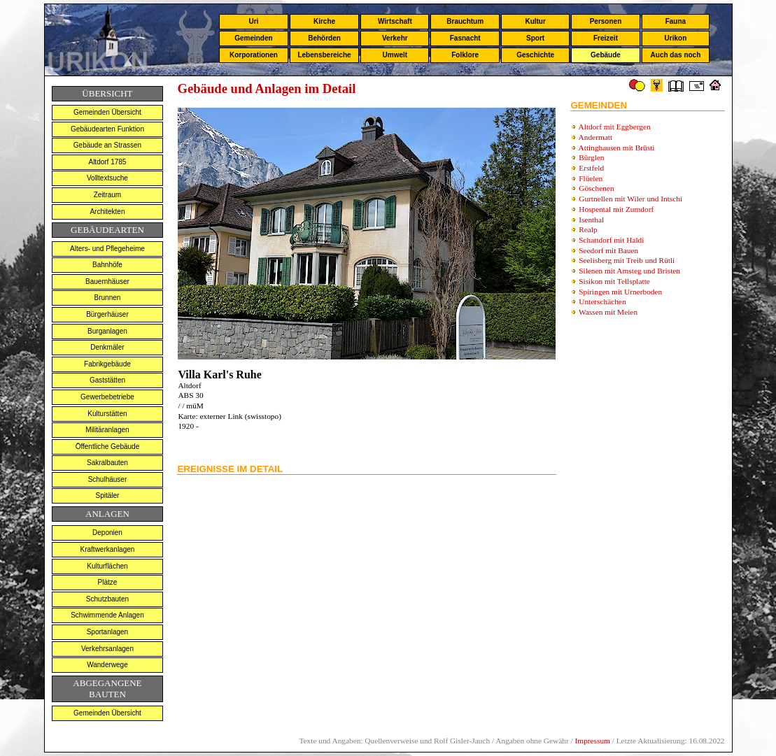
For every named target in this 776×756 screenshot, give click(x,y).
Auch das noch (676, 55)
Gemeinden (253, 38)
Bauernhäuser (107, 281)
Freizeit (605, 38)
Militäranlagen (107, 430)
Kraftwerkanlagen (107, 549)
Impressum (592, 740)
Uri (253, 21)
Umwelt (395, 55)
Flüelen (590, 178)
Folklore (465, 55)
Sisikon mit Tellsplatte (614, 281)
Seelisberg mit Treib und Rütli (627, 260)
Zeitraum (107, 195)
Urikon (676, 38)
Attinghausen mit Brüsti (617, 147)
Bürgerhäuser (107, 314)
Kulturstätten (107, 414)
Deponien (107, 532)
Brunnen (107, 297)
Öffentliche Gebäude (108, 446)
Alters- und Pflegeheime (107, 248)
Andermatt (595, 137)
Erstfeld (591, 168)
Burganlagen (107, 331)
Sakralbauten (107, 462)
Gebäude (606, 55)
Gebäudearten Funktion (107, 129)
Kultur (535, 21)
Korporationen (254, 55)
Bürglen (591, 157)
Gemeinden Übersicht (107, 112)
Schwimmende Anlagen (107, 615)
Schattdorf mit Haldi (611, 240)
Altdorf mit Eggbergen (615, 126)
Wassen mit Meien (608, 312)
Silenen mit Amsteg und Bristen (629, 270)
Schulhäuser (107, 479)
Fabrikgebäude (107, 364)
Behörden (324, 38)
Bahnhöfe (107, 265)
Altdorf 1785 (107, 162)
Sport (535, 38)
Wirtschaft (395, 21)
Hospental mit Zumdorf (616, 209)
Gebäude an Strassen (107, 145)
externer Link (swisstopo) (239, 416)
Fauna (675, 21)
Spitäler (107, 495)
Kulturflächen (107, 566)
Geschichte (535, 55)
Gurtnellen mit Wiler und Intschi (630, 198)
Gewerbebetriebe (107, 397)
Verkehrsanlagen (107, 648)
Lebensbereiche (324, 55)
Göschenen (596, 188)
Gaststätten (107, 380)
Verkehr (395, 38)
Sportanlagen (108, 632)
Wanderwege (107, 665)
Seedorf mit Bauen (608, 250)
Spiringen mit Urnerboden (620, 291)
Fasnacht (465, 38)
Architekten (107, 211)
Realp (588, 229)
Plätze (108, 582)
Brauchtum (465, 21)
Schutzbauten (107, 599)
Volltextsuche (107, 178)
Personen (606, 21)
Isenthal (591, 219)
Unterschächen (602, 301)
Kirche (324, 21)
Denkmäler (107, 347)
